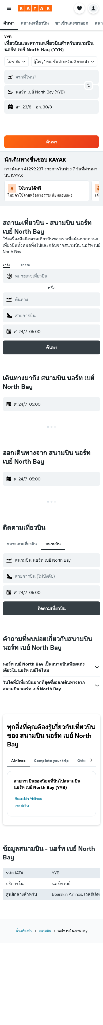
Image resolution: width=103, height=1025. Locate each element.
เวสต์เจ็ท (22, 806)
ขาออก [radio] (25, 265)
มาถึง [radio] (6, 265)
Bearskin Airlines (28, 798)
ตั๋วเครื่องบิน (24, 931)
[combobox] (16, 61)
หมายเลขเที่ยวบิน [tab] (22, 544)
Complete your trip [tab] (51, 760)
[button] (9, 8)
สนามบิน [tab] (53, 544)
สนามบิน (45, 931)
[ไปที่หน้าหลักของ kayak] (35, 8)
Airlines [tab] (18, 760)
